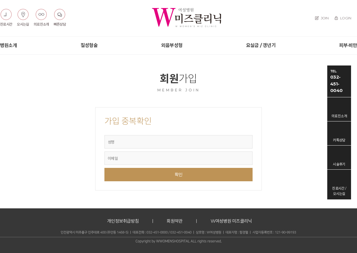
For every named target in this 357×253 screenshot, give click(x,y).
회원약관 (174, 221)
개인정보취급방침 (123, 221)
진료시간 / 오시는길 (339, 191)
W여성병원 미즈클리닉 (231, 221)
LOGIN (342, 18)
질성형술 (89, 45)
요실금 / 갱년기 (260, 45)
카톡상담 (339, 140)
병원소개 (8, 45)
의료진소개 (339, 116)
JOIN (321, 18)
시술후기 (339, 164)
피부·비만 (348, 45)
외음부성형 (171, 45)
